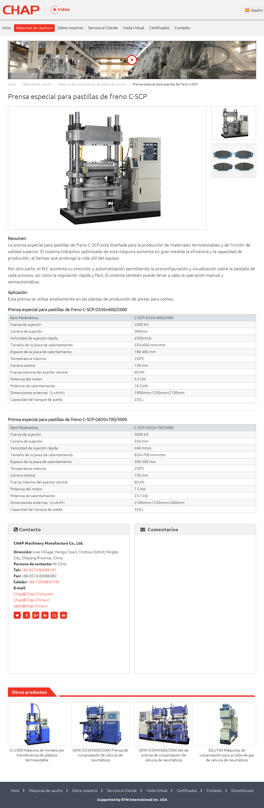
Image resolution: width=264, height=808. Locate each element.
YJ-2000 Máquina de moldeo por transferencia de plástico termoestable (37, 755)
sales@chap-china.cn (31, 606)
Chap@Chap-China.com (33, 594)
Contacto (182, 28)
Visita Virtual (133, 28)
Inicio (6, 28)
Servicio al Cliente (103, 28)
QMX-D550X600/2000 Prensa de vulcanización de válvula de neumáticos (100, 755)
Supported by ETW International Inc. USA (132, 799)
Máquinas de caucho (37, 84)
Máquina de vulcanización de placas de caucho (92, 84)
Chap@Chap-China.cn (32, 600)
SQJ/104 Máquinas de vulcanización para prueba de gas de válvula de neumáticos (226, 755)
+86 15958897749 (43, 582)
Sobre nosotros (70, 28)
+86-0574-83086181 (39, 570)
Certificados (159, 28)
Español (257, 10)
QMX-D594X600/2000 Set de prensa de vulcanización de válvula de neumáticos (164, 755)
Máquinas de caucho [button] (34, 28)
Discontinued (242, 790)
